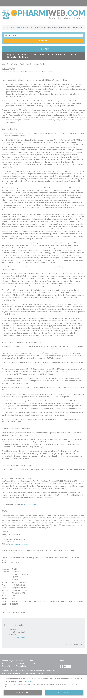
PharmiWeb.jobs (8, 660)
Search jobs (43, 40)
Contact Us (6, 666)
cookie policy (29, 681)
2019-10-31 (29, 27)
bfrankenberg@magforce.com (18, 544)
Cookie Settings (22, 693)
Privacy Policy (21, 666)
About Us (5, 663)
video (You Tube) (30, 504)
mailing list (31, 507)
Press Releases (16, 27)
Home (6, 27)
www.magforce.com (34, 502)
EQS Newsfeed (19, 637)
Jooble (33, 663)
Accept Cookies (64, 693)
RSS (31, 660)
